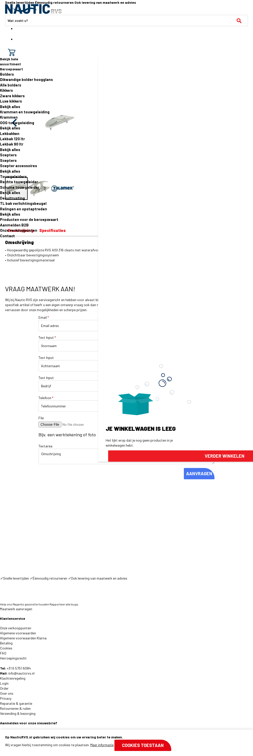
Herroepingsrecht (13, 658)
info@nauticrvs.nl (21, 673)
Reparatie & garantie (16, 703)
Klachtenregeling (12, 678)
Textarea (45, 446)
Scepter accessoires (18, 165)
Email (43, 317)
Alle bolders (10, 85)
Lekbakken (9, 133)
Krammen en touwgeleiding (25, 112)
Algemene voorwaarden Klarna (23, 638)
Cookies (6, 648)
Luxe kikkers (11, 101)
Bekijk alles (10, 106)
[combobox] (126, 20)
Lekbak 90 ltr (11, 144)
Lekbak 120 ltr (12, 138)
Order (4, 688)
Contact (7, 235)
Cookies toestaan (143, 745)
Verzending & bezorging (17, 713)
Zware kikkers (12, 95)
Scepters (8, 155)
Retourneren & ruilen (15, 708)
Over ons (6, 693)
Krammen (9, 117)
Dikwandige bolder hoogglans (26, 79)
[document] (126, 743)
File (41, 418)
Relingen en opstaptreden (23, 209)
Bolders (7, 74)
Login (4, 683)
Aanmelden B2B (14, 225)
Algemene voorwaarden (18, 633)
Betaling (6, 643)
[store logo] (33, 9)
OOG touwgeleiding (17, 122)
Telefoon (45, 398)
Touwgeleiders (13, 176)
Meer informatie (102, 745)
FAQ (3, 653)
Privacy (5, 698)
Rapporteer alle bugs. (64, 604)
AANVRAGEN (199, 473)
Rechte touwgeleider (19, 181)
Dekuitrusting (12, 198)
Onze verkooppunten (18, 230)
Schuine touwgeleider (19, 187)
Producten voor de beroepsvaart (29, 219)
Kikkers (6, 90)
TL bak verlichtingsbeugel (23, 203)
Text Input (47, 337)
